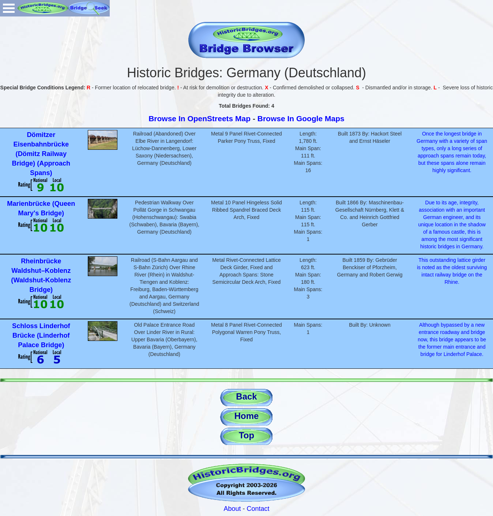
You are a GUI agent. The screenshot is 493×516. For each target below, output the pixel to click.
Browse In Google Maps (301, 118)
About (232, 508)
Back (246, 396)
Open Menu (9, 8)
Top (246, 435)
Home (246, 416)
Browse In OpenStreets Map (199, 118)
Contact (258, 508)
